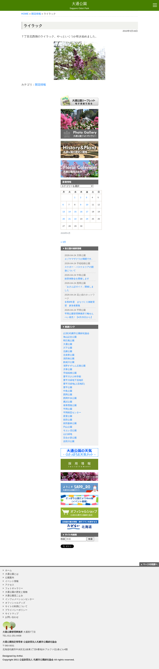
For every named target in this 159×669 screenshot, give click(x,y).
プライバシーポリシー (16, 610)
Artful (19, 656)
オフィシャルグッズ (15, 602)
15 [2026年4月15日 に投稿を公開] (75, 211)
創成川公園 (68, 362)
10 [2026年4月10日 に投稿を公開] (87, 204)
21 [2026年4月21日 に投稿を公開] (69, 219)
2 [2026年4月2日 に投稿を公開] (80, 197)
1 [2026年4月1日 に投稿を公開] (74, 197)
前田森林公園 (70, 423)
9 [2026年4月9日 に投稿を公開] (80, 204)
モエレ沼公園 (70, 430)
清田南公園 (68, 358)
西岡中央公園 (70, 398)
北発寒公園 (68, 355)
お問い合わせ (12, 617)
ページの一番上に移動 (149, 564)
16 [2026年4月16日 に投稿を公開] (81, 211)
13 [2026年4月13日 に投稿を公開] (64, 211)
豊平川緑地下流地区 (73, 380)
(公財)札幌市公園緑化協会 (76, 333)
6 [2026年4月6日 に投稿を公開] (63, 204)
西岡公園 (67, 394)
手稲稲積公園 (70, 373)
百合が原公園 (70, 437)
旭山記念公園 (70, 337)
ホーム (8, 570)
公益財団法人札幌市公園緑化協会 (40, 642)
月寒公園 (67, 369)
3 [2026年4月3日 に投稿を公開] (86, 197)
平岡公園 (67, 409)
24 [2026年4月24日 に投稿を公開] (87, 219)
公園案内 (9, 577)
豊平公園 (67, 387)
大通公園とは (12, 574)
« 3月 (63, 242)
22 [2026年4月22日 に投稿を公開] (75, 219)
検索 (63, 539)
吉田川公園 (68, 441)
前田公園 (67, 419)
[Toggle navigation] (155, 5)
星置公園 (67, 416)
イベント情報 (12, 581)
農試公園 (67, 401)
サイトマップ (12, 613)
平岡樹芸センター (72, 412)
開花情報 (36, 13)
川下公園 (67, 347)
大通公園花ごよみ (14, 595)
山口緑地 (67, 434)
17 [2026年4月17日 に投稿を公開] (87, 211)
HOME (25, 13)
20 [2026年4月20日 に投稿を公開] (64, 219)
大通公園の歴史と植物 (16, 592)
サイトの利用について (16, 606)
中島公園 (67, 391)
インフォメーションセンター (19, 599)
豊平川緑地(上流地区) (74, 383)
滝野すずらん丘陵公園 (74, 365)
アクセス (9, 584)
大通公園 (79, 6)
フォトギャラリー (14, 588)
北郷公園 (67, 351)
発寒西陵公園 (70, 405)
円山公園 (67, 427)
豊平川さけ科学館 (72, 376)
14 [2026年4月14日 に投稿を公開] (69, 211)
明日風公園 (68, 340)
